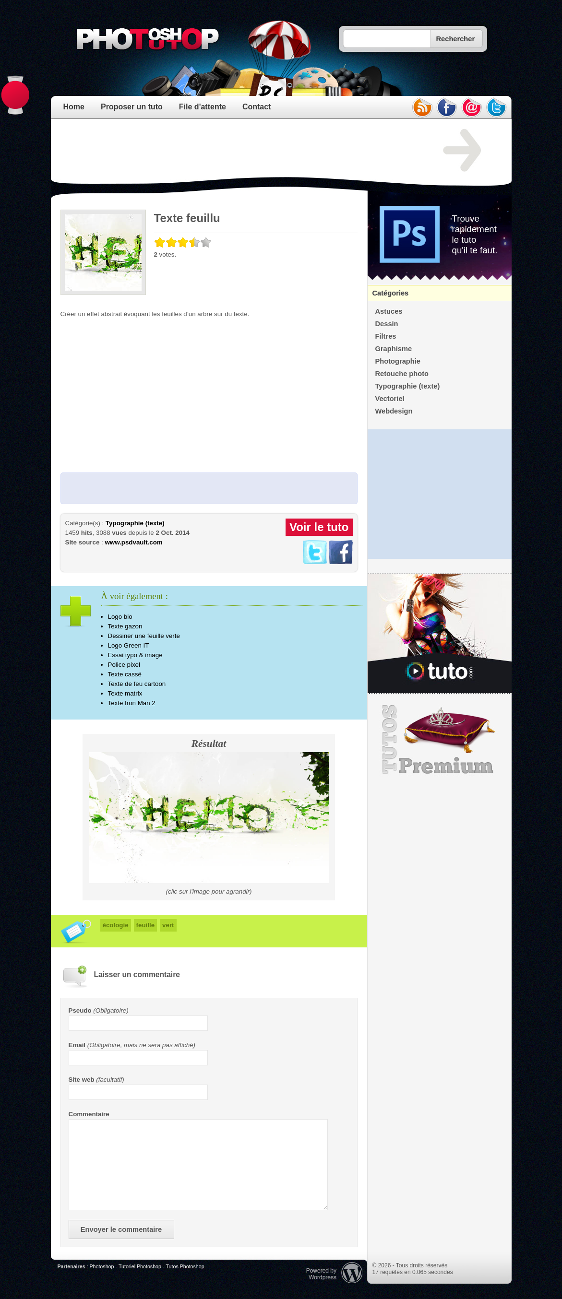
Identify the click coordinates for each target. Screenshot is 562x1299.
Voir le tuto (319, 526)
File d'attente (202, 107)
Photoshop (101, 1266)
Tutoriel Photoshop (140, 1266)
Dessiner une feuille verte (144, 635)
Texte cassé (125, 674)
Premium (440, 739)
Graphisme (393, 349)
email (471, 107)
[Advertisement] (235, 150)
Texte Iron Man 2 (131, 703)
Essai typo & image (135, 655)
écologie (116, 925)
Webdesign (394, 411)
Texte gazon (125, 626)
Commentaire (89, 1114)
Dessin (386, 324)
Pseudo (80, 1010)
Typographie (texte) (135, 523)
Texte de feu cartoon (137, 683)
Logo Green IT (128, 645)
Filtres (385, 336)
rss (421, 107)
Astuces (389, 311)
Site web (82, 1079)
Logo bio (120, 616)
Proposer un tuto (132, 107)
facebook (446, 107)
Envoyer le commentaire (121, 1229)
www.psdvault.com (133, 542)
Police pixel (124, 664)
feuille (145, 925)
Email (77, 1045)
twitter (496, 107)
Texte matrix (125, 693)
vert (168, 925)
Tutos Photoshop (185, 1266)
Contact (256, 107)
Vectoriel (390, 398)
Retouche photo (402, 374)
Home (73, 107)
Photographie (397, 361)
